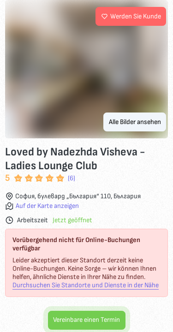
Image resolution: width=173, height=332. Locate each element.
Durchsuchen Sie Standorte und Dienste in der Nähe (85, 285)
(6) (71, 178)
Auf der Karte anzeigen (47, 206)
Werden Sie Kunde (131, 16)
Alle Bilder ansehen (135, 122)
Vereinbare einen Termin (86, 319)
